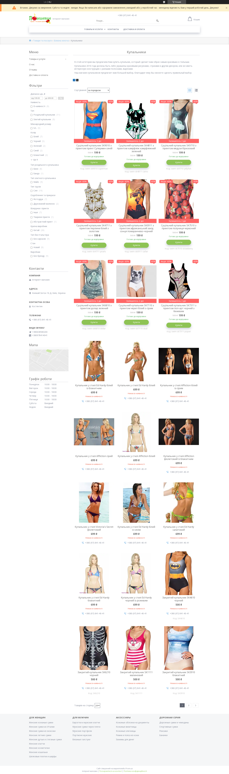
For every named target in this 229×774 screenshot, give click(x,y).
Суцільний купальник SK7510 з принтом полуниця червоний (178, 227)
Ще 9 (35, 160)
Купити (94, 162)
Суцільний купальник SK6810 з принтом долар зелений (94, 307)
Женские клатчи (37, 743)
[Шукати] (157, 20)
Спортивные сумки (168, 726)
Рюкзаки (163, 731)
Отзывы (33, 69)
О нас (32, 64)
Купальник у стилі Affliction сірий (94, 456)
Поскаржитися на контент (110, 771)
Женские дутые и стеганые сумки (45, 739)
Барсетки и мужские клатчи (86, 722)
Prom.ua (129, 768)
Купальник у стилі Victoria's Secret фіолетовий (94, 528)
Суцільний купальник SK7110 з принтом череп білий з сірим (136, 307)
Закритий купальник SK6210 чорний (94, 674)
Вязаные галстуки (81, 739)
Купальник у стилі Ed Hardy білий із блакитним (94, 387)
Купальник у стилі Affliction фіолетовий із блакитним (178, 457)
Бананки (163, 735)
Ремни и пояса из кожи (127, 735)
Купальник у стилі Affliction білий (136, 456)
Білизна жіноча (61, 40)
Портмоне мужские (82, 735)
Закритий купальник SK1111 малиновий (136, 674)
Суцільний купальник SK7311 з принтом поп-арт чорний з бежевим (178, 308)
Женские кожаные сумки (41, 722)
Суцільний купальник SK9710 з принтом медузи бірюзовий (178, 147)
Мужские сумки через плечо (86, 726)
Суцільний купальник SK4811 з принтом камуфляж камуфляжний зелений (136, 148)
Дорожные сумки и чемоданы (174, 722)
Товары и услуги (93, 29)
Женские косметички (39, 748)
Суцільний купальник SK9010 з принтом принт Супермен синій (94, 147)
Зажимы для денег (125, 739)
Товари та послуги (42, 40)
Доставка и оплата (134, 29)
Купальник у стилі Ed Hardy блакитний (94, 599)
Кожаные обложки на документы (132, 722)
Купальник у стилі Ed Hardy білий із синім (136, 528)
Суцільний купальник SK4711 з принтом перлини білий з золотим (94, 228)
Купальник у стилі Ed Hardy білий (136, 385)
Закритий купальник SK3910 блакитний (178, 674)
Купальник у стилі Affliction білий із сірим (178, 387)
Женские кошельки (38, 752)
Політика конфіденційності (135, 771)
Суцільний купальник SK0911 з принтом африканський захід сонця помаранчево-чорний (136, 228)
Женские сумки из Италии (41, 726)
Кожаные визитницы (126, 726)
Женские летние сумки (40, 735)
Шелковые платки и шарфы (42, 756)
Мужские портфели (82, 731)
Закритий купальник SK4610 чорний (178, 599)
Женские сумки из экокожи (42, 731)
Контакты (113, 29)
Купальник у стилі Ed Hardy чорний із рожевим (136, 599)
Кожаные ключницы (126, 731)
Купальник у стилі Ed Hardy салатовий (178, 528)
